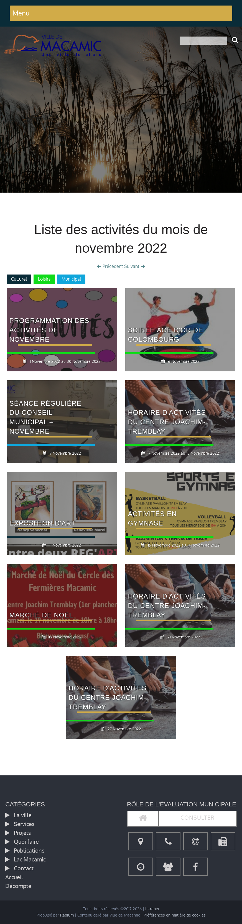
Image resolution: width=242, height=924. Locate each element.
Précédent (109, 266)
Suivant (135, 266)
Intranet (152, 909)
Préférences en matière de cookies (175, 915)
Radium (67, 915)
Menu (20, 13)
